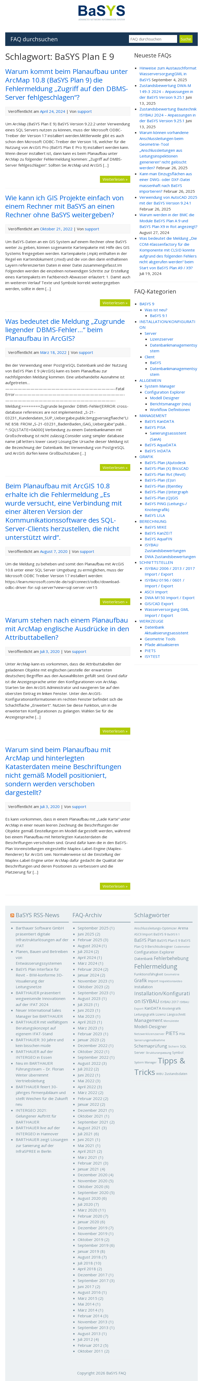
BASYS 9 (146, 303)
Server (151, 333)
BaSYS (155, 362)
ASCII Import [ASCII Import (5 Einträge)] (143, 934)
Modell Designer (164, 397)
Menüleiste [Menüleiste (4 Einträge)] (171, 1021)
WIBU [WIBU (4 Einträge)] (159, 1074)
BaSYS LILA (155, 515)
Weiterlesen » (115, 179)
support (84, 111)
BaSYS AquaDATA (160, 444)
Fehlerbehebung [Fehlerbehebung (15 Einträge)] (171, 958)
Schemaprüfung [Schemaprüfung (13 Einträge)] (150, 1046)
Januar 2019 (88, 1251)
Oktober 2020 (90, 1186)
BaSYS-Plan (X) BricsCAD (167, 468)
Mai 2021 (86, 1145)
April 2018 (87, 1268)
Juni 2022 (86, 1075)
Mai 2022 (86, 1080)
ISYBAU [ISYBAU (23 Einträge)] (150, 1001)
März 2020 (87, 1210)
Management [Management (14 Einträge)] (148, 1020)
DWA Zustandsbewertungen (170, 556)
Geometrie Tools (160, 638)
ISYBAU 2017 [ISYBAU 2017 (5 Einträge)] (169, 1002)
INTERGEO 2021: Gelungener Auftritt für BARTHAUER (36, 1116)
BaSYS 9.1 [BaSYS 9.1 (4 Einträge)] (173, 934)
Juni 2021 (86, 1139)
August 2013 (89, 1333)
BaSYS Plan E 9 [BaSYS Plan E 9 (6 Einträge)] (168, 940)
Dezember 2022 (93, 1045)
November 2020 (93, 1180)
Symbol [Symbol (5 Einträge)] (177, 1052)
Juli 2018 (85, 1263)
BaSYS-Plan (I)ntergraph (166, 491)
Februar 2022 (90, 1098)
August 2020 (89, 1198)
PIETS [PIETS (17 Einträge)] (172, 1033)
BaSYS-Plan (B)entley (164, 486)
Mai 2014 (86, 1304)
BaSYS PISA (155, 427)
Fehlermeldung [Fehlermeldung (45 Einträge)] (155, 966)
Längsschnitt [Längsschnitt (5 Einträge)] (176, 1014)
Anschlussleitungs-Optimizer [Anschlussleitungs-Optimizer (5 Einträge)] (155, 928)
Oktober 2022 (90, 1051)
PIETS (150, 650)
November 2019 (93, 1233)
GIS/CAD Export (159, 603)
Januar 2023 (88, 1039)
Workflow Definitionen (170, 409)
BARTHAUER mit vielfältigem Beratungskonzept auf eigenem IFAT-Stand (42, 1027)
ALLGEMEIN (150, 380)
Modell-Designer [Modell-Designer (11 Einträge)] (150, 1026)
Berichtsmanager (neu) (170, 403)
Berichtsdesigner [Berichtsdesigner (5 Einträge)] (160, 946)
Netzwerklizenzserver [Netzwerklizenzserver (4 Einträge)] (149, 1034)
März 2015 (87, 1298)
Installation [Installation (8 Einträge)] (143, 986)
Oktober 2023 (90, 986)
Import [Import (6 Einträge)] (153, 981)
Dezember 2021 (93, 1110)
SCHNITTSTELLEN (156, 562)
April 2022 (87, 1086)
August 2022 (89, 1063)
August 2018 (89, 1257)
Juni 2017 (86, 1286)
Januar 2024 (88, 975)
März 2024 (87, 963)
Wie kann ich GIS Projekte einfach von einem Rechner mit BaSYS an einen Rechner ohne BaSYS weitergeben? (64, 206)
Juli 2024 (85, 951)
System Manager (160, 386)
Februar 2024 (90, 969)
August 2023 (89, 998)
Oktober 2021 (90, 1116)
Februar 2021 (90, 1163)
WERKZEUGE (151, 621)
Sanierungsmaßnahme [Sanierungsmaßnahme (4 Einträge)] (149, 1040)
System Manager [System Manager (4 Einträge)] (145, 1062)
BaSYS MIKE (156, 527)
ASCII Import (156, 591)
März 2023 (87, 1028)
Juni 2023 (86, 1010)
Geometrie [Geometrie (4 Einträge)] (171, 974)
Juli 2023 (85, 1004)
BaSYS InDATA (158, 450)
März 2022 (87, 1092)
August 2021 (89, 1127)
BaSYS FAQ (116, 1373)
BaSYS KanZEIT (158, 533)
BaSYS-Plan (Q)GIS (161, 497)
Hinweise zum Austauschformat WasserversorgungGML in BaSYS (167, 73)
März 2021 (87, 1157)
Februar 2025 (90, 939)
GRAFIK (146, 456)
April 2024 (87, 957)
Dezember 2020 (93, 1174)
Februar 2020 (90, 1216)
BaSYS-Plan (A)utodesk (165, 462)
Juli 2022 (85, 1069)
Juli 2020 (85, 1204)
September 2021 (93, 1122)
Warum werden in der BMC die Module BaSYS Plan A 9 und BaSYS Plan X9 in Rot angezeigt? (168, 220)
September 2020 (93, 1192)
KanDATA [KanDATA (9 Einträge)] (152, 1008)
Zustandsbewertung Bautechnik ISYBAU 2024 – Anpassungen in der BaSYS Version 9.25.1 (167, 114)
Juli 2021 (85, 1133)
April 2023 (87, 1022)
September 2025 (93, 928)
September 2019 (93, 1245)
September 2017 (93, 1280)
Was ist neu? (156, 309)
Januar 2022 (88, 1104)
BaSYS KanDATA (159, 421)
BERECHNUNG (152, 521)
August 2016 (89, 1292)
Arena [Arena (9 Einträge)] (183, 928)
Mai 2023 (86, 1016)
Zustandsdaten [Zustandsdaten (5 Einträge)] (176, 1074)
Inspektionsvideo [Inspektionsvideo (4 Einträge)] (170, 981)
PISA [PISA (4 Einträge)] (182, 1034)
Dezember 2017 (93, 1274)
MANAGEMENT (153, 415)
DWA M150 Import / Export (170, 597)
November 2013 (93, 1321)
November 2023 (93, 981)
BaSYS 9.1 (159, 315)
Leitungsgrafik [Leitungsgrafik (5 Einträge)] (144, 1014)
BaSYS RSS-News (37, 915)
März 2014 (87, 1310)
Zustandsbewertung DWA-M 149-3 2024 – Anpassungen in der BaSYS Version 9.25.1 (166, 91)
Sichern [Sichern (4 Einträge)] (173, 1046)
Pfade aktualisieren (162, 644)
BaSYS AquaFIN (158, 538)
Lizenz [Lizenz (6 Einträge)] (161, 1014)
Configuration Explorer (165, 392)
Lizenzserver (161, 339)
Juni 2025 (86, 934)
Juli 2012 (85, 1339)
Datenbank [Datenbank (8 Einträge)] (143, 958)
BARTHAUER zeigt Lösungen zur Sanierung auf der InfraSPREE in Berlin (42, 1145)
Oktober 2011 (90, 1351)
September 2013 (93, 1327)
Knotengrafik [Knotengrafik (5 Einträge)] (171, 1008)
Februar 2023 (90, 1033)
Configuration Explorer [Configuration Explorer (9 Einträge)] (154, 952)
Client (150, 356)
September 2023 (93, 992)
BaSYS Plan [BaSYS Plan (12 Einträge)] (145, 940)
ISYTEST (152, 656)
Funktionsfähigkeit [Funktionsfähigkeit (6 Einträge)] (148, 974)
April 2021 (87, 1151)
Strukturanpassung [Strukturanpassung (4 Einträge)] (158, 1053)
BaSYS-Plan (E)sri (160, 480)
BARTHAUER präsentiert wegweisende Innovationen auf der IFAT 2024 (40, 998)
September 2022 (93, 1057)
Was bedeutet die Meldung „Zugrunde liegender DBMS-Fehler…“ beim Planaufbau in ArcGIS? (65, 330)
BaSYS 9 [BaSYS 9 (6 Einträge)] (160, 934)
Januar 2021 (88, 1169)
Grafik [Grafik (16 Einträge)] (140, 980)
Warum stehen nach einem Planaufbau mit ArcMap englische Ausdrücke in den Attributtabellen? (67, 628)
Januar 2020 (88, 1221)
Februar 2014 (90, 1315)
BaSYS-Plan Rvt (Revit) (165, 474)
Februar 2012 (90, 1345)
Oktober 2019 (90, 1239)
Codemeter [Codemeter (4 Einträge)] (182, 947)
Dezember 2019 (93, 1227)
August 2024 (89, 945)
